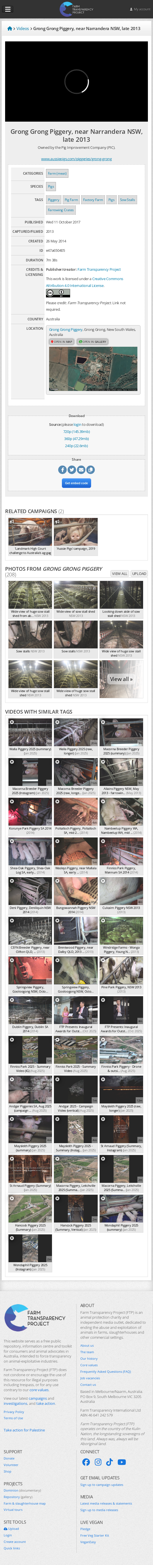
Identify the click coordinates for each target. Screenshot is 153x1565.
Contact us (88, 1385)
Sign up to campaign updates (101, 1485)
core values (39, 1390)
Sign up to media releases (99, 1510)
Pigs (51, 186)
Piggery (53, 199)
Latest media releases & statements (106, 1503)
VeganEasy (88, 1542)
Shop (7, 1471)
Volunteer (11, 1465)
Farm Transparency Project (99, 269)
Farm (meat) (57, 173)
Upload (139, 573)
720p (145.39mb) (76, 431)
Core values (89, 1365)
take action (45, 1403)
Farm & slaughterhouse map (25, 1503)
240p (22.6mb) (76, 445)
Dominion (22, 1490)
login (77, 424)
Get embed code (76, 483)
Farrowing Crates (61, 210)
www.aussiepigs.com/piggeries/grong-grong (76, 158)
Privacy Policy (14, 1412)
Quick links (12, 1548)
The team (87, 1352)
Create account (15, 1542)
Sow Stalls (127, 199)
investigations (15, 1403)
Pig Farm (71, 199)
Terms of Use (13, 1418)
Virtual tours (13, 1510)
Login (8, 1535)
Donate (9, 1458)
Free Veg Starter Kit (94, 1535)
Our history (89, 1359)
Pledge (85, 1529)
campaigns (38, 1398)
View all (119, 573)
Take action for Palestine (24, 1430)
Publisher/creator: (61, 269)
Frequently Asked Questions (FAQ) (105, 1372)
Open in (61, 342)
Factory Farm (93, 199)
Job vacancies (90, 1378)
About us (87, 1346)
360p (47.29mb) (76, 438)
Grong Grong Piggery (66, 329)
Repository (18, 1497)
